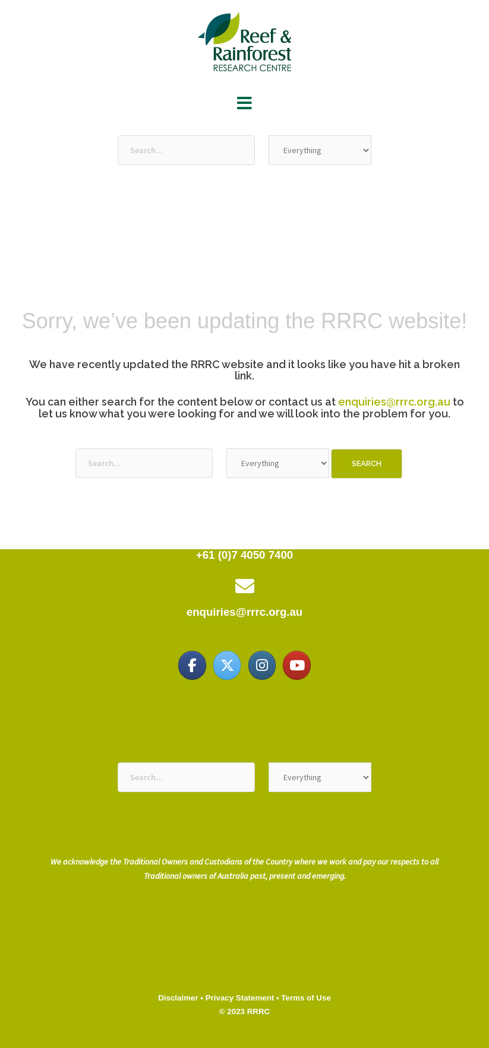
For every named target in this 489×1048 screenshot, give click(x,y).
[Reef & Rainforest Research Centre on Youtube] (296, 665)
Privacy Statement (240, 997)
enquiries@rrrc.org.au (394, 401)
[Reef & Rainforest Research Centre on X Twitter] (227, 665)
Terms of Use (305, 997)
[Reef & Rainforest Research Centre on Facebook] (192, 665)
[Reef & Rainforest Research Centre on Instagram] (262, 665)
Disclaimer (178, 997)
